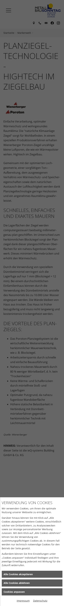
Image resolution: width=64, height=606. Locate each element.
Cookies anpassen (14, 591)
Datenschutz (40, 600)
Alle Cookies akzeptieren (18, 574)
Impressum (23, 600)
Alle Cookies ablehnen (17, 583)
